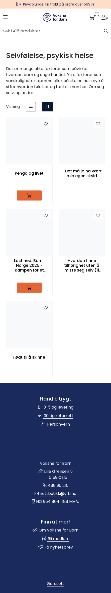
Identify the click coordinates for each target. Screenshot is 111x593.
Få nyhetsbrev (55, 547)
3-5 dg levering (55, 407)
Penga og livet (29, 173)
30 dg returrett (55, 416)
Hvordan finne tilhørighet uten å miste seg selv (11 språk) (81, 265)
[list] (31, 106)
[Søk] (53, 31)
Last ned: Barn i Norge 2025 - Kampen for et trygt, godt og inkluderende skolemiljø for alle (29, 265)
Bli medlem (55, 539)
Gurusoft (55, 583)
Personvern (55, 424)
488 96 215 (58, 485)
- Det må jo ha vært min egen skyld (82, 173)
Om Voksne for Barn (55, 530)
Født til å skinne (29, 357)
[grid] (47, 106)
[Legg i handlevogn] (29, 195)
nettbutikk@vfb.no (58, 493)
